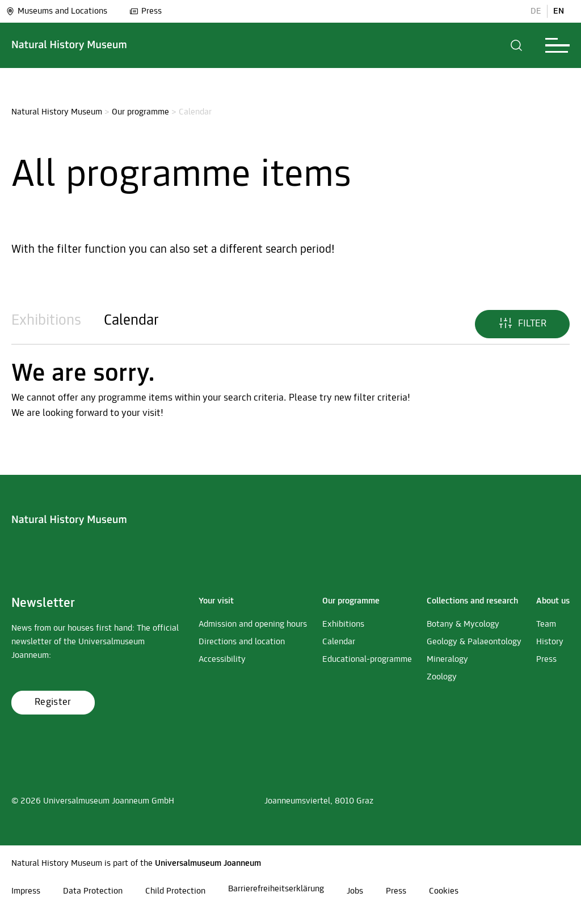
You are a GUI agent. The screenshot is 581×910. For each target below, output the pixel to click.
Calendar (131, 321)
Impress (25, 891)
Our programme (140, 112)
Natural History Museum (56, 112)
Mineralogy (447, 659)
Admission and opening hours (253, 624)
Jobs (355, 891)
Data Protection (93, 891)
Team (546, 624)
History (549, 642)
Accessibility (222, 659)
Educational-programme (367, 659)
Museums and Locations (56, 11)
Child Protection (175, 891)
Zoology (442, 677)
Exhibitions (46, 321)
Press (145, 11)
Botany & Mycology (463, 624)
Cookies (443, 891)
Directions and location (242, 642)
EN (558, 11)
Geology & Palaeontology (474, 642)
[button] (517, 45)
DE (536, 11)
